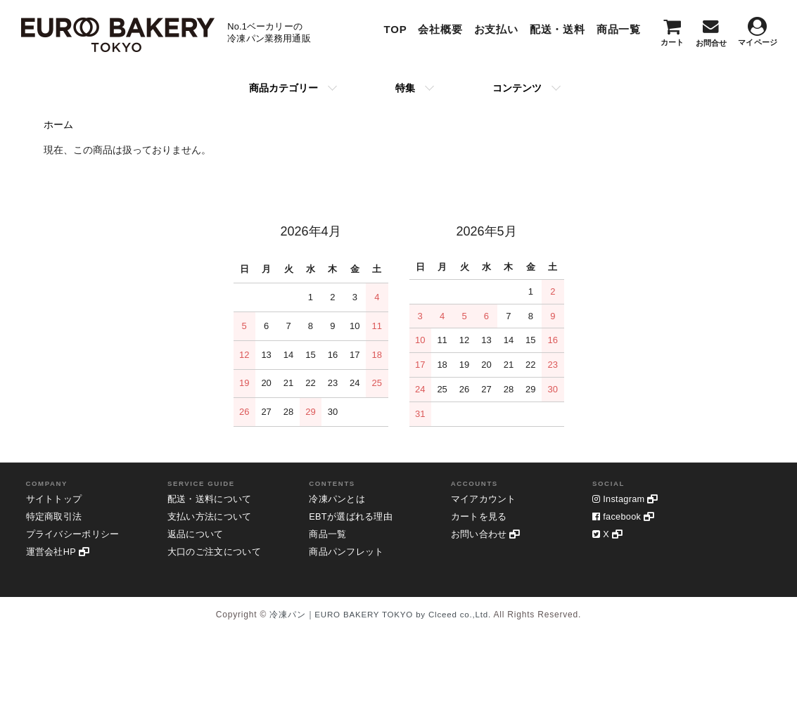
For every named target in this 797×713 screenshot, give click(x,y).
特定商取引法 (56, 517)
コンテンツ (517, 88)
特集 (405, 88)
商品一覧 (619, 29)
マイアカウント (486, 499)
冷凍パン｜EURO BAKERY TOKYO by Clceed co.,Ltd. (380, 614)
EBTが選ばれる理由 (354, 517)
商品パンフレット (349, 553)
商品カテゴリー (283, 88)
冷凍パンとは (339, 499)
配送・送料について (213, 499)
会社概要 (440, 29)
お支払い (496, 29)
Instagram (628, 499)
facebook (626, 517)
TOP (395, 29)
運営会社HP (60, 553)
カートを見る (481, 517)
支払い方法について (213, 517)
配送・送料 (557, 29)
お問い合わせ (489, 535)
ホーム (58, 124)
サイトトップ (56, 499)
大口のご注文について (218, 553)
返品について (198, 535)
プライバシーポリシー (77, 535)
